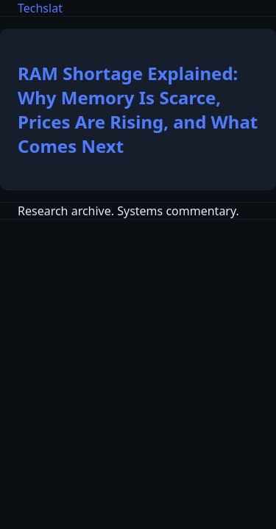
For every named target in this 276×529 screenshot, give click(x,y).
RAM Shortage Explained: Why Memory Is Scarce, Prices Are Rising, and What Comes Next (138, 109)
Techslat (40, 8)
